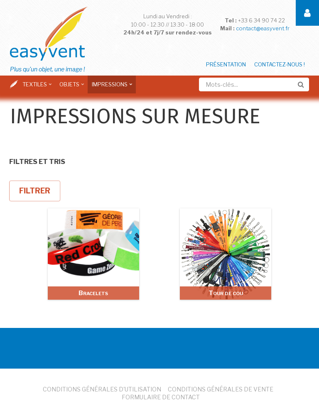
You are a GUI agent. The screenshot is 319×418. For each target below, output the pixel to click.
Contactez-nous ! (279, 64)
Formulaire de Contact (161, 397)
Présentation (226, 64)
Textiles (35, 87)
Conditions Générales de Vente (220, 389)
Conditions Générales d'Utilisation (102, 389)
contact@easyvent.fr (263, 28)
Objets (70, 87)
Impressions (111, 87)
